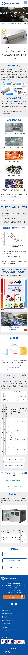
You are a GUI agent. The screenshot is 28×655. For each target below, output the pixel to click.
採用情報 (4, 627)
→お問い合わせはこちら (7, 200)
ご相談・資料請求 (7, 623)
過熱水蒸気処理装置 (14, 367)
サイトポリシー (6, 634)
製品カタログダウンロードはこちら (14, 459)
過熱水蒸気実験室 (15, 567)
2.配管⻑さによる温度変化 (14, 486)
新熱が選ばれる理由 (7, 613)
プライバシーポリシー (8, 630)
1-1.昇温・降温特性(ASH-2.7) (14, 480)
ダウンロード (14, 422)
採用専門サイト (8, 652)
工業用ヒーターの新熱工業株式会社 (8, 23)
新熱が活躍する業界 (7, 620)
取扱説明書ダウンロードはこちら (14, 465)
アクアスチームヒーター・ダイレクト (15, 554)
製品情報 (20, 23)
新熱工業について (7, 610)
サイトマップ (5, 637)
